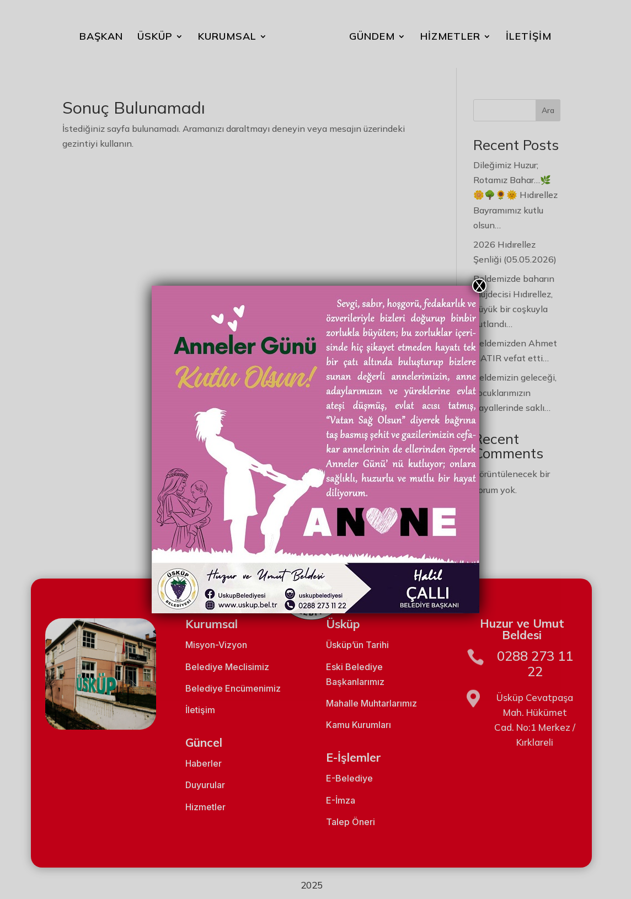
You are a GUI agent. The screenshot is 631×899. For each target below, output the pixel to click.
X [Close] (479, 286)
